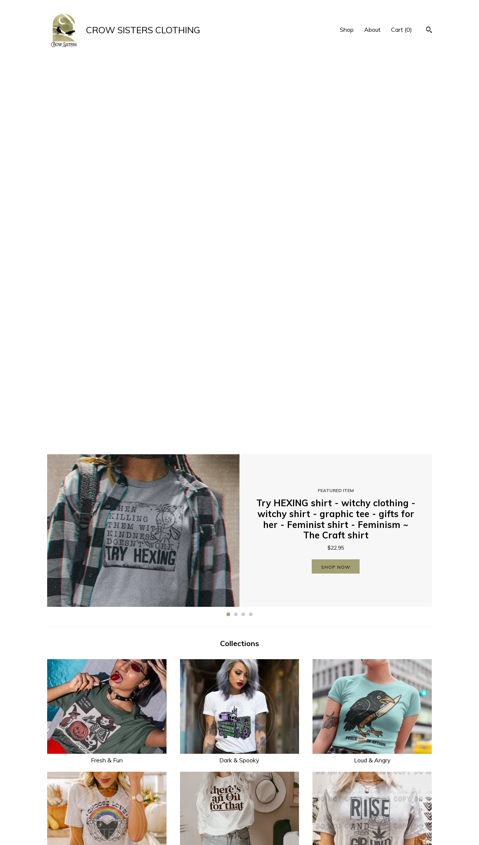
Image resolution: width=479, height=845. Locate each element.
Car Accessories (239, 711)
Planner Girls (107, 711)
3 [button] (243, 232)
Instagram (259, 809)
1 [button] (228, 232)
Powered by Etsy (366, 818)
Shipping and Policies (173, 818)
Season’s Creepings (372, 598)
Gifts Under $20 (372, 711)
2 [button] (236, 232)
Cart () (401, 29)
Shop (347, 29)
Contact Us (160, 827)
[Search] (429, 31)
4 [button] (251, 232)
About (372, 29)
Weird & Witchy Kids (107, 598)
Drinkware (239, 598)
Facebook (258, 800)
